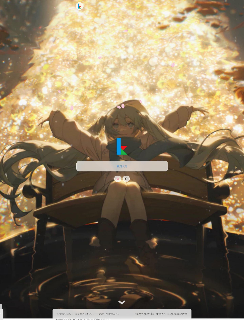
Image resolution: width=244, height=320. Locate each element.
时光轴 (122, 6)
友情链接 (135, 6)
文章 (101, 6)
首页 (92, 6)
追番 (111, 6)
